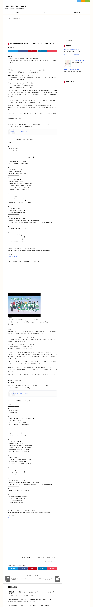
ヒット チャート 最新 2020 (47, 557)
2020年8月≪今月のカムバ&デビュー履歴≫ (19, 131)
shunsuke (54, 561)
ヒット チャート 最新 (35, 557)
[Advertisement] (32, 31)
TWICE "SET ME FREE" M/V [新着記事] (70, 74)
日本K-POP (17, 18)
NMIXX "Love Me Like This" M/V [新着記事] (71, 54)
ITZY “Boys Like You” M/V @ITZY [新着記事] (71, 49)
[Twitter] (13, 51)
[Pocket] (52, 51)
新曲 (55, 557)
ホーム (11, 18)
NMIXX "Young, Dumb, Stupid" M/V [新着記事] (72, 69)
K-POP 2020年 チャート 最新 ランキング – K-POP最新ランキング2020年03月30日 (29, 605)
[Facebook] (23, 51)
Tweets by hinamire (12, 256)
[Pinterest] (32, 51)
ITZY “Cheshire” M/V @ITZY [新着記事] (78, 60)
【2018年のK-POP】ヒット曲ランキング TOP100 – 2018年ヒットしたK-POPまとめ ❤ (30, 599)
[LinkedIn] (42, 51)
